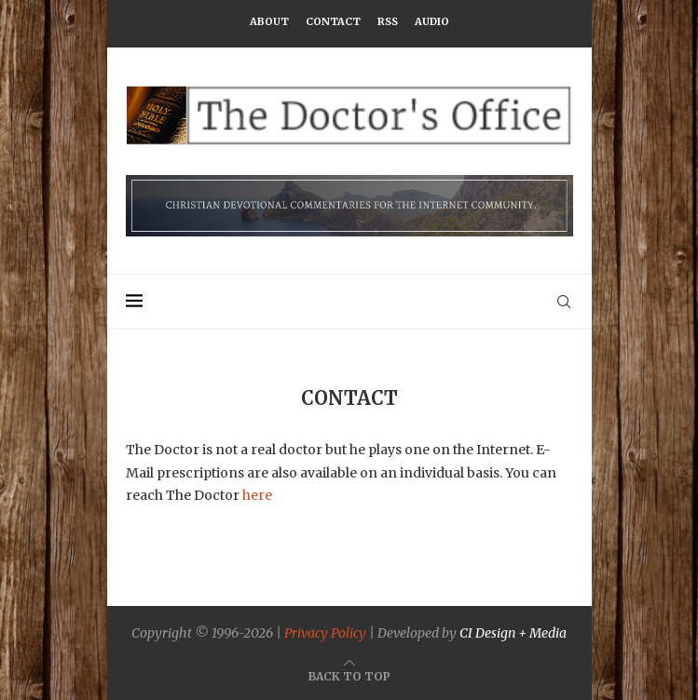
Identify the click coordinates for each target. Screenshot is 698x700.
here (257, 495)
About (269, 21)
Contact (333, 21)
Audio (432, 21)
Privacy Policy (325, 633)
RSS (387, 21)
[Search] (563, 302)
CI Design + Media (513, 633)
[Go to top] (349, 675)
